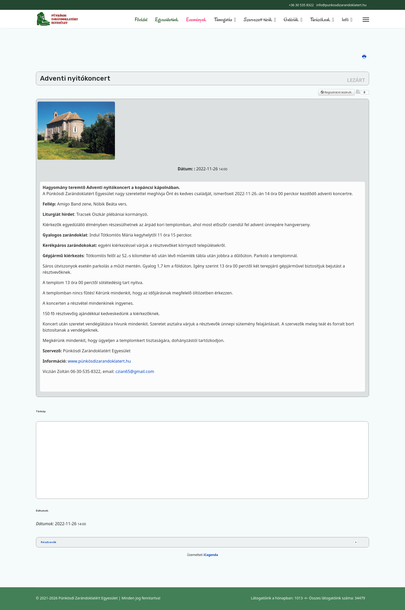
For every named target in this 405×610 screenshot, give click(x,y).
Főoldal (141, 19)
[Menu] (366, 20)
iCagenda (211, 555)
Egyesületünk (166, 19)
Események (196, 19)
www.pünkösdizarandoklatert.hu (99, 361)
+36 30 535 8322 (301, 5)
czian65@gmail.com (134, 371)
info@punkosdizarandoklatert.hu (341, 5)
